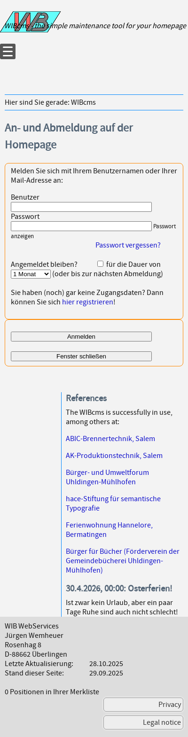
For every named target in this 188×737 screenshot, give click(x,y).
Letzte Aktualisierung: (39, 663)
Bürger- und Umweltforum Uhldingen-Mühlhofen (107, 477)
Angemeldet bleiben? (44, 264)
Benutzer (25, 197)
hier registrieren (87, 302)
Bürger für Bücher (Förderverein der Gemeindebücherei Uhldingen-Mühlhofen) (123, 561)
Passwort (25, 216)
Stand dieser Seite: (34, 673)
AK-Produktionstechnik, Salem (114, 455)
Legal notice (162, 722)
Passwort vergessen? (128, 245)
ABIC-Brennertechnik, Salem (110, 438)
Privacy (169, 704)
